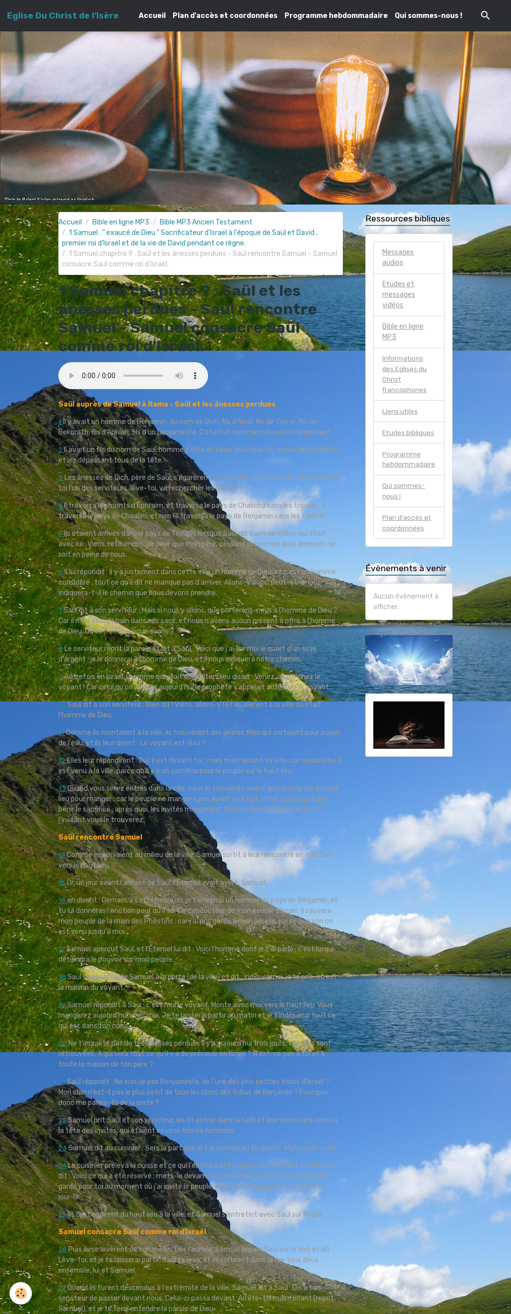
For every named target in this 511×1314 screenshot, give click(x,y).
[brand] (63, 15)
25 (63, 1214)
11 (62, 732)
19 (62, 1005)
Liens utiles (400, 411)
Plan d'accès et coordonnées (225, 15)
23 (62, 1148)
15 (62, 882)
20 (62, 1043)
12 (62, 760)
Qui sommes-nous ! (428, 15)
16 (62, 900)
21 (62, 1082)
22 (62, 1120)
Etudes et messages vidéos (398, 294)
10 (62, 704)
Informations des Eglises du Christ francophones (405, 374)
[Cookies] (21, 1293)
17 (61, 949)
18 (62, 977)
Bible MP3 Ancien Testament (206, 222)
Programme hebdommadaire (336, 15)
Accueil (152, 15)
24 (63, 1165)
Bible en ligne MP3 (120, 222)
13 (62, 788)
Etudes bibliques (408, 433)
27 (63, 1288)
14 (62, 855)
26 (62, 1249)
